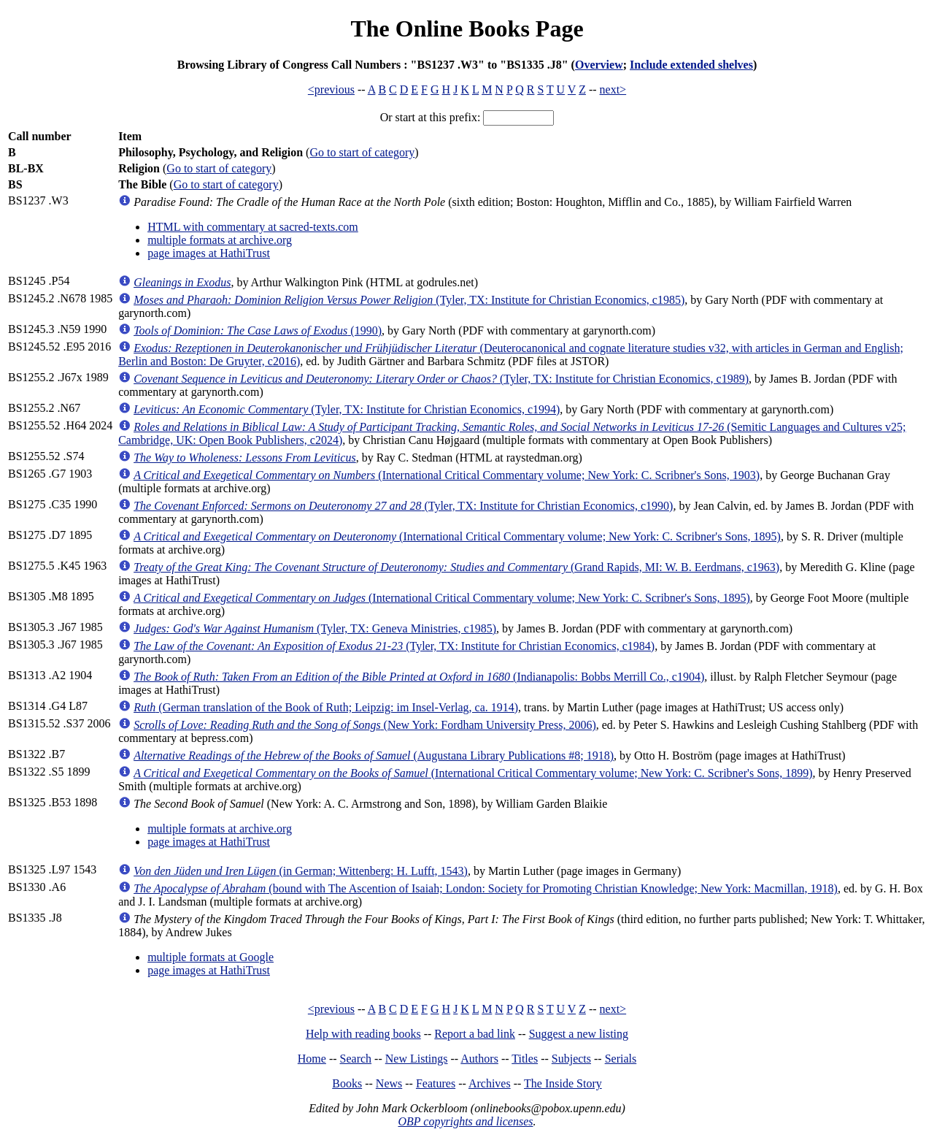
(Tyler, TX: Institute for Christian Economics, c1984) (394, 646)
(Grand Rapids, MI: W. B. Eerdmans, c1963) (456, 567)
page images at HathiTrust (208, 253)
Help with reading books (363, 1034)
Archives (489, 1083)
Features (435, 1083)
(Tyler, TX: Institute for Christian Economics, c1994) (347, 409)
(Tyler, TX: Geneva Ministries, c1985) (315, 628)
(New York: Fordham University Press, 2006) (365, 725)
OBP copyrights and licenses (465, 1121)
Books (347, 1083)
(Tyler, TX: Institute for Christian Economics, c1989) (441, 378)
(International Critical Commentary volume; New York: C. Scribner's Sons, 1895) (457, 536)
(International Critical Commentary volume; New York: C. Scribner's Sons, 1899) (473, 773)
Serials (621, 1058)
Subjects (571, 1058)
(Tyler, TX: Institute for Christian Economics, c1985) (409, 300)
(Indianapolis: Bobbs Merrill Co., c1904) (419, 676)
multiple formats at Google (210, 957)
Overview (599, 64)
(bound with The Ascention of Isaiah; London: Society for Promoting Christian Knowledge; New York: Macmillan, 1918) (486, 888)
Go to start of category (361, 152)
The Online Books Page (466, 28)
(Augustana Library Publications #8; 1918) (374, 755)
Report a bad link (474, 1034)
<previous (331, 89)
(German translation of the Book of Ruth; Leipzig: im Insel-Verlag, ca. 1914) (326, 707)
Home (312, 1058)
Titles (525, 1058)
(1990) (258, 330)
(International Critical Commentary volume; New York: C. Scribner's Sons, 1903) (447, 475)
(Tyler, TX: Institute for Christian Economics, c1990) (403, 506)
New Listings (416, 1058)
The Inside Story (563, 1083)
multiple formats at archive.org (219, 240)
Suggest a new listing (578, 1034)
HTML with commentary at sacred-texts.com (252, 227)
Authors (479, 1058)
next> (613, 89)
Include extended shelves (691, 64)
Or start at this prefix (428, 117)
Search (356, 1058)
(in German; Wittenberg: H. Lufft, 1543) (301, 871)
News (389, 1083)
